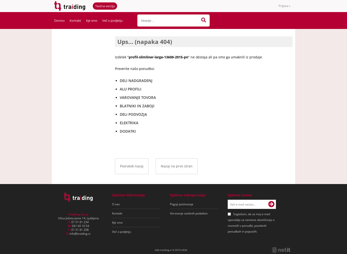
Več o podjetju (112, 20)
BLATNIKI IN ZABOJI (137, 105)
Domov (59, 20)
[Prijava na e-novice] (271, 204)
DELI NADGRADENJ (136, 80)
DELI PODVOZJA (133, 114)
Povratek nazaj (131, 166)
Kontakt (75, 20)
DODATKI (128, 131)
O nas (116, 204)
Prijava (284, 6)
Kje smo (91, 20)
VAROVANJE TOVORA (138, 97)
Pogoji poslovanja (181, 204)
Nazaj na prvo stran (177, 166)
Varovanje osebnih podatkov (189, 213)
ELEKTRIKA (129, 122)
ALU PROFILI (130, 89)
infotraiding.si (79, 234)
